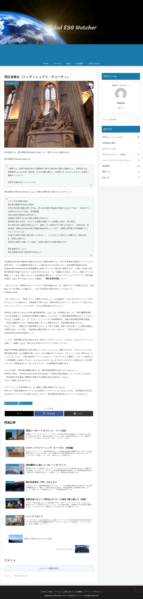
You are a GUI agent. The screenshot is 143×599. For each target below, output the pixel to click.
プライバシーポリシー (93, 592)
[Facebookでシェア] (48, 413)
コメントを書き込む (49, 568)
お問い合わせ (68, 592)
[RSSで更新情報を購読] (122, 107)
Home (44, 592)
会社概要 (79, 592)
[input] (121, 119)
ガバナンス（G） (25, 403)
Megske (121, 103)
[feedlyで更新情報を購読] (119, 107)
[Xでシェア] (19, 413)
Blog (50, 592)
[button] (78, 413)
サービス (57, 592)
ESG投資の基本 (11, 403)
